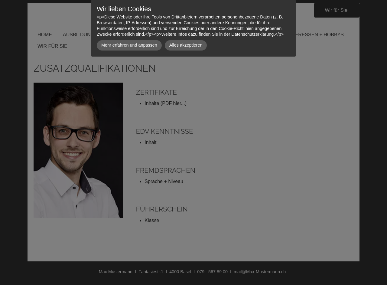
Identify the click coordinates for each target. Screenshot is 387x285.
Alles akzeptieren (186, 45)
